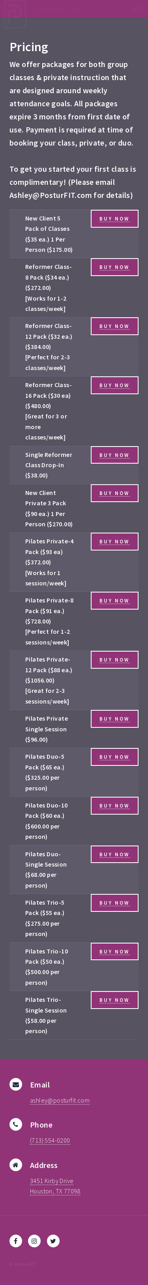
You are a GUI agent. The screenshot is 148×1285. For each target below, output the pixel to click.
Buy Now (114, 218)
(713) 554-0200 (50, 1140)
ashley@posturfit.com (60, 1100)
